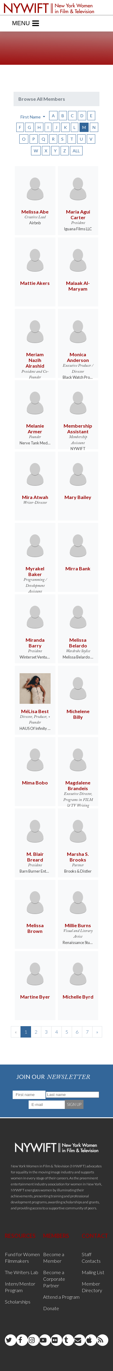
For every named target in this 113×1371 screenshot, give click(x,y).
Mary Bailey (77, 497)
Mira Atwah (35, 497)
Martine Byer (35, 996)
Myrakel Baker (35, 571)
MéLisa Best (35, 711)
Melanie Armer (35, 428)
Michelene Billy (78, 714)
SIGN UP (74, 1104)
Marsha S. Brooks (78, 856)
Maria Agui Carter (78, 214)
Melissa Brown (35, 928)
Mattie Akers (35, 283)
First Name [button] (31, 116)
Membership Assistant (78, 428)
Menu (25, 23)
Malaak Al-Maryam (78, 285)
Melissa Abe (35, 211)
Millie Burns (78, 925)
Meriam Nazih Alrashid (35, 360)
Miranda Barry (35, 642)
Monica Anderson (78, 357)
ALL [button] (76, 150)
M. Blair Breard (35, 856)
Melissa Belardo (78, 642)
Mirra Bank (77, 568)
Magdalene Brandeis (77, 785)
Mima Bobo (35, 782)
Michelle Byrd (78, 996)
